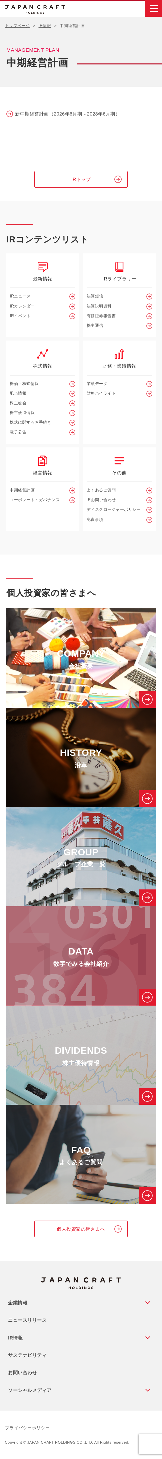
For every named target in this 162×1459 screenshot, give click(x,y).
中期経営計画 (22, 490)
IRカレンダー (22, 306)
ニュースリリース (27, 1320)
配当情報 (18, 393)
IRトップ (81, 179)
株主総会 (18, 403)
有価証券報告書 (101, 316)
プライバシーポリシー (27, 1427)
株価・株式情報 (24, 383)
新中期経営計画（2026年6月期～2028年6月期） (67, 114)
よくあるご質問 (101, 490)
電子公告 (18, 432)
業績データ (97, 383)
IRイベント (20, 316)
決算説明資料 (99, 306)
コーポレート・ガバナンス (35, 499)
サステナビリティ (27, 1355)
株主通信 (95, 325)
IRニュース (20, 296)
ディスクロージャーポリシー (114, 509)
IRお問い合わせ (101, 499)
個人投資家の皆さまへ (81, 1229)
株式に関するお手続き (30, 422)
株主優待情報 (22, 412)
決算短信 (95, 296)
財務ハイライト (101, 393)
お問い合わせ (22, 1372)
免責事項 (95, 519)
